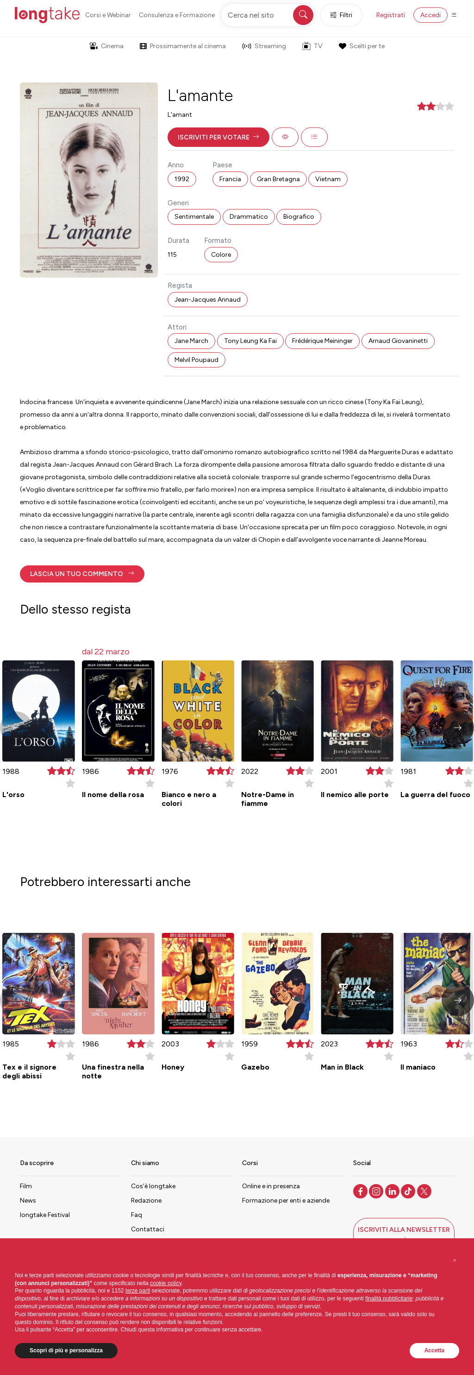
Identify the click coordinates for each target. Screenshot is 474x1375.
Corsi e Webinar (108, 15)
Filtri (341, 15)
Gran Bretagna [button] (278, 179)
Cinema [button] (106, 46)
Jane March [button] (191, 341)
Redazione (146, 1200)
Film (26, 1186)
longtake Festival (45, 1215)
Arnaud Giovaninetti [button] (398, 341)
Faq (136, 1215)
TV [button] (312, 46)
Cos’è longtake (153, 1186)
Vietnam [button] (328, 179)
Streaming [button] (264, 46)
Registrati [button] (390, 15)
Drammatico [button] (249, 217)
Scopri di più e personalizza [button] (66, 1350)
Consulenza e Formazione (177, 15)
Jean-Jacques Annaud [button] (208, 300)
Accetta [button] (434, 1350)
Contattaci (147, 1229)
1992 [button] (182, 179)
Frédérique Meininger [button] (322, 341)
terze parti (137, 1290)
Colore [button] (221, 255)
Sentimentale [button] (194, 217)
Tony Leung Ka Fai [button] (250, 341)
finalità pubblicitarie (388, 1298)
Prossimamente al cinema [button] (183, 46)
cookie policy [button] (165, 1283)
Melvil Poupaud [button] (196, 360)
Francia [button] (230, 179)
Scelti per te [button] (361, 46)
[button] (218, 137)
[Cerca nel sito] (268, 15)
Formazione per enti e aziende (286, 1200)
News (28, 1200)
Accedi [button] (430, 15)
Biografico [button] (298, 217)
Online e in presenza (271, 1186)
